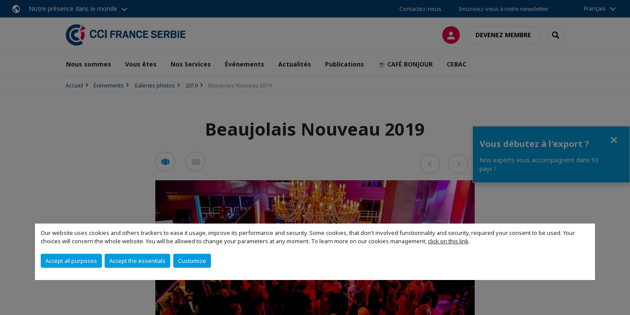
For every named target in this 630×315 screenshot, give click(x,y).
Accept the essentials (137, 261)
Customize (192, 261)
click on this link (448, 241)
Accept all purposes (71, 261)
